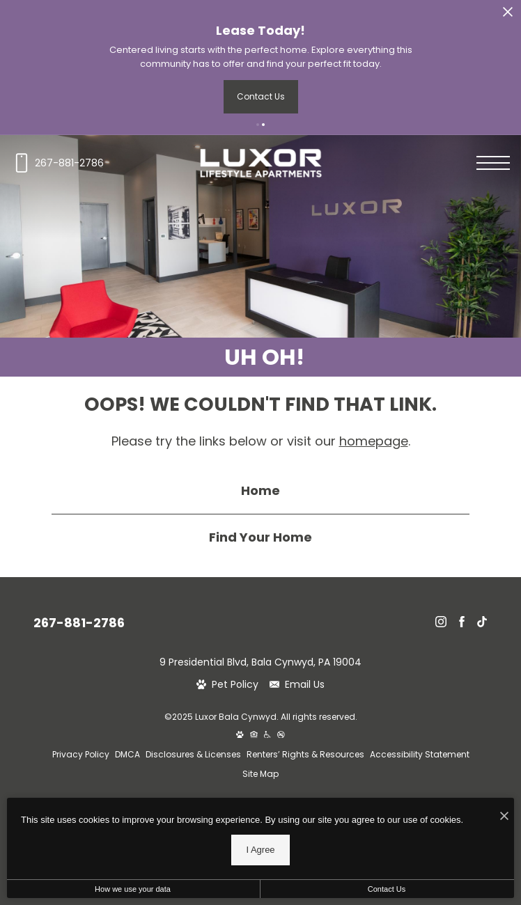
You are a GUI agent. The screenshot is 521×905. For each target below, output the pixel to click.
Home (260, 490)
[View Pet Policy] (227, 684)
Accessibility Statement (419, 754)
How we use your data (133, 889)
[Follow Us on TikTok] (482, 621)
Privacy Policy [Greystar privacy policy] (80, 754)
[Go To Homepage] (260, 163)
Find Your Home (260, 537)
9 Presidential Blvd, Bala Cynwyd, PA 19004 (260, 662)
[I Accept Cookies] (504, 815)
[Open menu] (493, 163)
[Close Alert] (508, 14)
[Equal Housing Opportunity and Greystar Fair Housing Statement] (254, 735)
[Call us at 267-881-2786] (57, 162)
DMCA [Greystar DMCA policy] (127, 754)
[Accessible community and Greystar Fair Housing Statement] (267, 735)
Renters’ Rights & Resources (305, 754)
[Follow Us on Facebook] (461, 621)
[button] (257, 124)
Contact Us (386, 889)
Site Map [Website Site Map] (260, 774)
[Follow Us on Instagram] (440, 621)
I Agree (260, 849)
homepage (373, 441)
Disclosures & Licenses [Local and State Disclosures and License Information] (193, 754)
